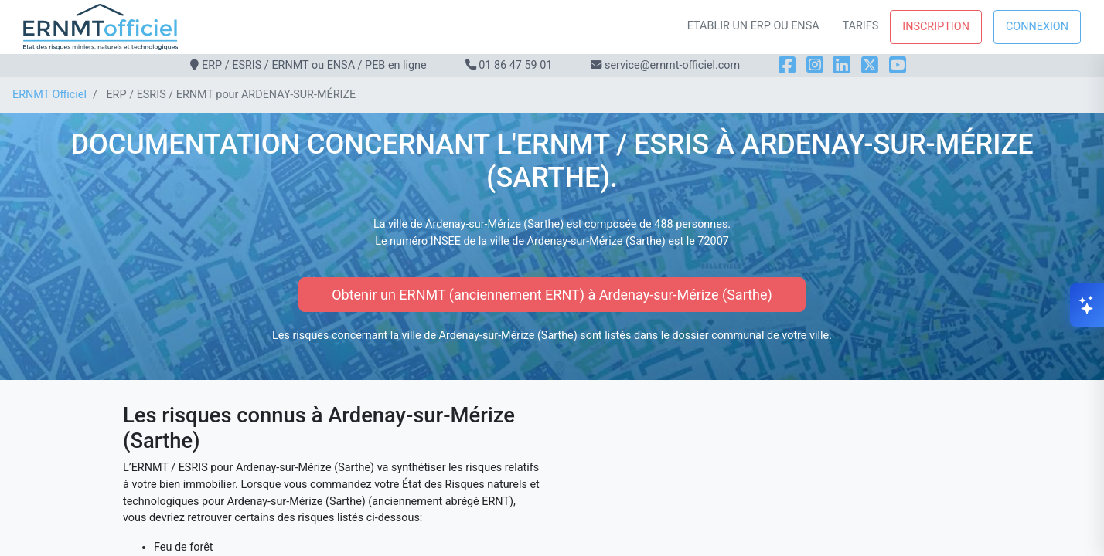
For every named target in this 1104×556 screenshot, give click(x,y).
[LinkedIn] (841, 65)
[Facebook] (787, 65)
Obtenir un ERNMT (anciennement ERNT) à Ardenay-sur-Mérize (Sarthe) (552, 294)
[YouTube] (897, 65)
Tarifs (861, 25)
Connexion (1037, 26)
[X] (869, 65)
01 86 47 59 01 (515, 65)
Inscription (935, 26)
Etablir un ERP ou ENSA (753, 25)
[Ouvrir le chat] (1087, 305)
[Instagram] (814, 65)
